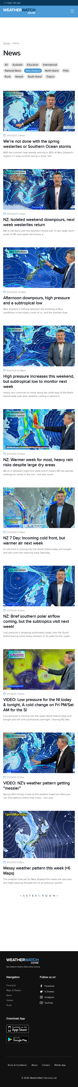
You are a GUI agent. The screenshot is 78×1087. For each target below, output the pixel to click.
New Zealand (33, 70)
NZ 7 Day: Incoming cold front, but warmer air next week (34, 541)
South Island (35, 76)
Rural (8, 76)
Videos (9, 1000)
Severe (19, 76)
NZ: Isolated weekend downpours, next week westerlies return (38, 222)
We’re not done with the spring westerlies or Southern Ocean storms (37, 144)
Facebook (47, 986)
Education (32, 64)
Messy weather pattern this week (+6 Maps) (36, 871)
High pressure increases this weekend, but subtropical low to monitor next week (38, 381)
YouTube (46, 1003)
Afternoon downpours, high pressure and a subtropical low (36, 300)
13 (50, 895)
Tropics (50, 76)
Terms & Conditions (17, 1065)
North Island (51, 70)
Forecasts (11, 985)
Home (6, 43)
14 (54, 895)
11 (43, 895)
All (6, 64)
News (9, 995)
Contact (46, 1065)
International (50, 64)
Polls (65, 70)
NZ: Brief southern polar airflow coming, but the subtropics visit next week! (36, 621)
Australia (17, 64)
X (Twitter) (47, 991)
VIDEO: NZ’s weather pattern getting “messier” (36, 786)
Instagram (47, 997)
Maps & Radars (13, 990)
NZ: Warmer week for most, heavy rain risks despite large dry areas (38, 462)
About (34, 1065)
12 (46, 895)
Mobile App (60, 1065)
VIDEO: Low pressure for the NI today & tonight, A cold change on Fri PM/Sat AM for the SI (38, 704)
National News (13, 70)
